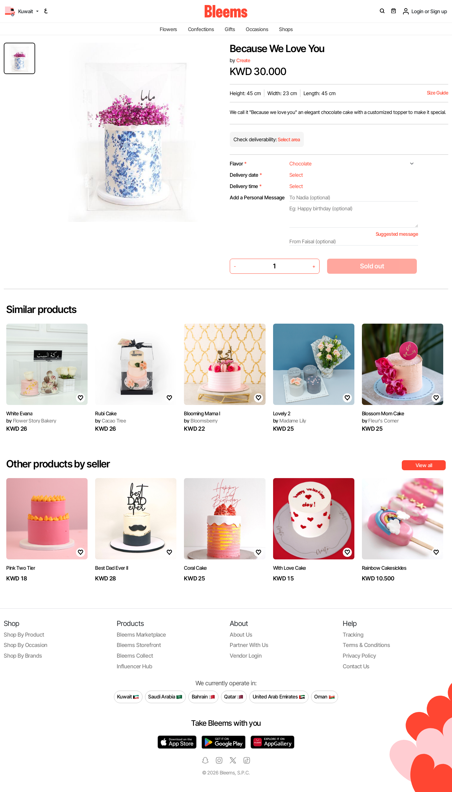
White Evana (19, 413)
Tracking (353, 634)
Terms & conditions (366, 645)
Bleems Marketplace (141, 634)
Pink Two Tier (20, 568)
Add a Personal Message (257, 197)
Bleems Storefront (139, 645)
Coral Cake (195, 568)
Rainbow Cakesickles (384, 568)
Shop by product (24, 634)
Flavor (238, 163)
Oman (324, 696)
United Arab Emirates (279, 696)
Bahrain (203, 696)
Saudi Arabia (165, 696)
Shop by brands (23, 655)
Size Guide (437, 93)
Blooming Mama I (202, 413)
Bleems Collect (135, 655)
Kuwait (128, 696)
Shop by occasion (25, 645)
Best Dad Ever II (111, 568)
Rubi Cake (105, 413)
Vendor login (246, 655)
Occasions (257, 29)
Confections (201, 29)
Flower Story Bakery (31, 420)
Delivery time (246, 186)
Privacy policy (359, 655)
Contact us (356, 666)
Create (243, 60)
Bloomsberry (201, 420)
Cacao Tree (110, 420)
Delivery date (246, 175)
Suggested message (397, 234)
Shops (286, 29)
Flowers (168, 29)
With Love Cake (289, 568)
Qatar (233, 696)
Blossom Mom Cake (383, 413)
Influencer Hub (134, 666)
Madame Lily (289, 420)
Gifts (230, 29)
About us (241, 634)
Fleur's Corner (380, 420)
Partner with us (249, 645)
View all (424, 465)
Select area (288, 140)
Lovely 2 (282, 413)
